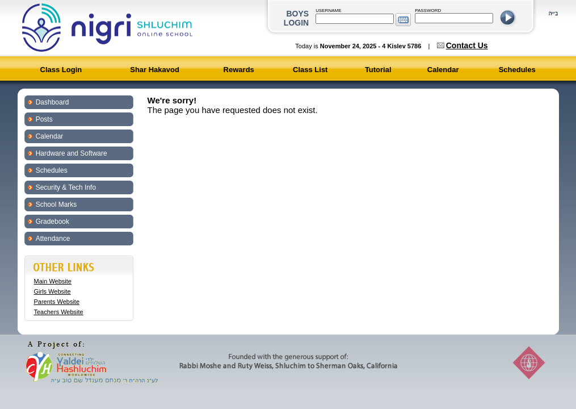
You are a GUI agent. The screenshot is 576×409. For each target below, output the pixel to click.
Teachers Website (58, 311)
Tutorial (378, 69)
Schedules (517, 69)
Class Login (61, 69)
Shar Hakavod (154, 69)
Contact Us (467, 45)
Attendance (53, 239)
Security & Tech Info (66, 187)
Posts (44, 119)
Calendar (443, 69)
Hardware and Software (71, 153)
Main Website (53, 281)
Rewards (239, 69)
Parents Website (57, 301)
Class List (310, 69)
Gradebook (52, 222)
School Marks (56, 204)
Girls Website (52, 291)
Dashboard (52, 102)
